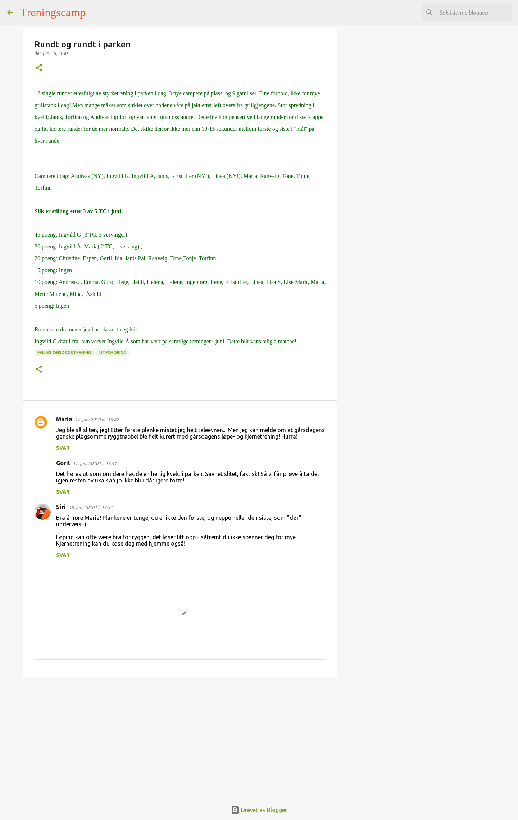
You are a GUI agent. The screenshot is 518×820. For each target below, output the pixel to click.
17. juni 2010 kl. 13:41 (95, 463)
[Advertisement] (180, 738)
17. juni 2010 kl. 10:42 (97, 419)
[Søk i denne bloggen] (474, 12)
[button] (39, 68)
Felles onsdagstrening (64, 352)
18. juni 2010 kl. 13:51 (91, 507)
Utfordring (112, 352)
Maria (64, 419)
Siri (61, 507)
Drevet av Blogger (259, 810)
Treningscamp (53, 12)
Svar (62, 448)
